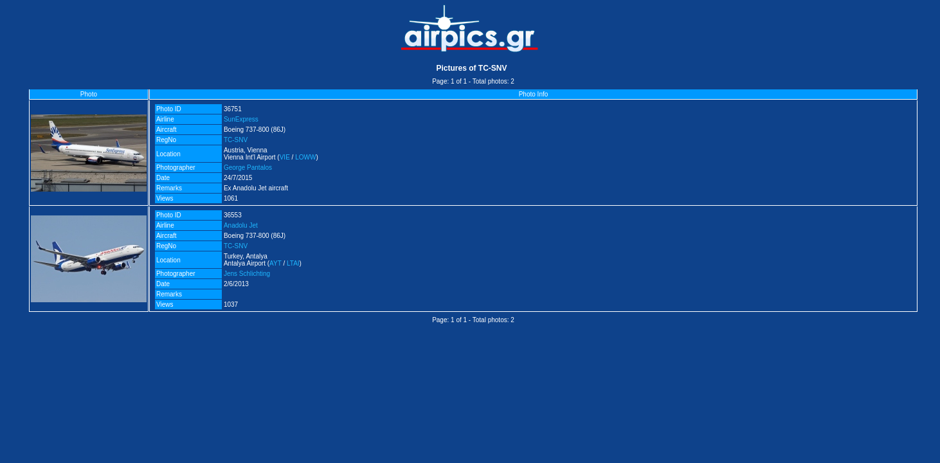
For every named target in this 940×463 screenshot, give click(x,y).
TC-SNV (236, 139)
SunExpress (241, 119)
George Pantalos (248, 167)
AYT (275, 263)
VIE (285, 157)
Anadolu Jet (241, 225)
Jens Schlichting (247, 273)
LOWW (305, 157)
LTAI (293, 263)
